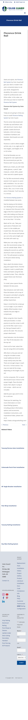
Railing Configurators (21, 607)
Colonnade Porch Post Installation (12, 467)
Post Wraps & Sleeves (6, 629)
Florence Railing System (13, 198)
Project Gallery (19, 574)
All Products (6, 645)
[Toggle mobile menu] (25, 13)
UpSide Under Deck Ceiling (6, 634)
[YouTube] (7, 594)
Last (18, 643)
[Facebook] (3, 598)
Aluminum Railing (5, 624)
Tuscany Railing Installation (10, 525)
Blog (18, 596)
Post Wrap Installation (9, 506)
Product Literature (20, 579)
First (18, 637)
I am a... (20, 655)
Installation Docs (20, 584)
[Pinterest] (7, 598)
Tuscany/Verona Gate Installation (12, 448)
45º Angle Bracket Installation (11, 486)
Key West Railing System (9, 544)
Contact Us (5, 580)
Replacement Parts (21, 564)
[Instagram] (3, 594)
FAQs (18, 598)
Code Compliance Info (20, 591)
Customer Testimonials (21, 602)
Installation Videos (20, 569)
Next (23, 425)
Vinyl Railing (6, 620)
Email (19, 647)
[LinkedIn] (3, 601)
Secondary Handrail (5, 639)
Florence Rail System (10, 102)
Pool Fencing (6, 643)
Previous (5, 425)
